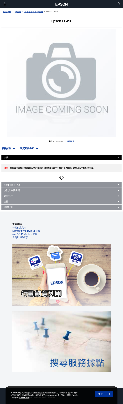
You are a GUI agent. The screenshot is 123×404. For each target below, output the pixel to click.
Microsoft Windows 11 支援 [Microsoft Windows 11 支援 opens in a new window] (26, 231)
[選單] (4, 3)
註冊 (6, 201)
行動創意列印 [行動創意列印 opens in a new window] (19, 227)
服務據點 (6, 148)
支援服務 (7, 11)
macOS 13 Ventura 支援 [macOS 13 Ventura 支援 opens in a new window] (24, 234)
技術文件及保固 (12, 190)
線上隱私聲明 (24, 398)
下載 (6, 157)
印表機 (18, 11)
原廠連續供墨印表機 (33, 11)
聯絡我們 (8, 207)
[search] (119, 3)
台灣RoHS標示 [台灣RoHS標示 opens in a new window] (20, 237)
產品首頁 (70, 141)
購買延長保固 (27, 148)
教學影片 (8, 196)
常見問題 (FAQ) (12, 184)
